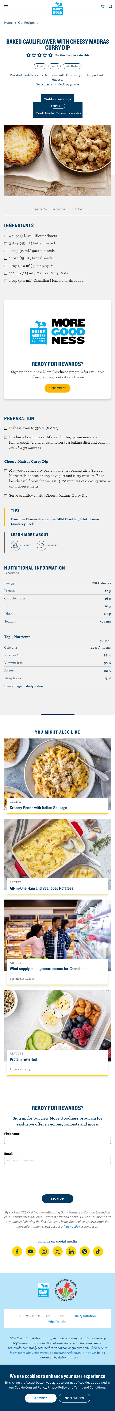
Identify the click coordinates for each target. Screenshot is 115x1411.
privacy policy (70, 1226)
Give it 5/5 (50, 55)
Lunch (54, 66)
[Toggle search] (111, 7)
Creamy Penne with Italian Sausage (38, 807)
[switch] (58, 109)
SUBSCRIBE (57, 388)
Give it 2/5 (34, 55)
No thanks (74, 1398)
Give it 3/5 (39, 55)
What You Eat (57, 1321)
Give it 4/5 (45, 55)
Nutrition (77, 208)
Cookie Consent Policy (30, 1387)
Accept (40, 1398)
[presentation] (57, 1179)
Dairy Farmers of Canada (57, 8)
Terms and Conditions (89, 1387)
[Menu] (6, 7)
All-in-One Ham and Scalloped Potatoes (41, 888)
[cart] (103, 7)
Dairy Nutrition (85, 1316)
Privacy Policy (56, 1387)
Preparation (58, 208)
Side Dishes (72, 66)
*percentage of (23, 686)
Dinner (40, 66)
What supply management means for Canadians (48, 968)
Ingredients (39, 208)
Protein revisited (23, 1059)
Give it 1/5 (28, 55)
